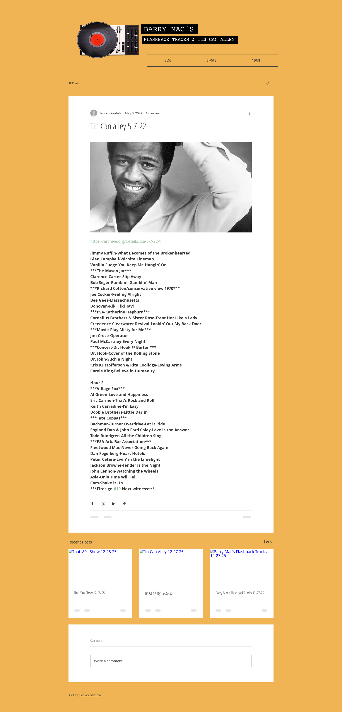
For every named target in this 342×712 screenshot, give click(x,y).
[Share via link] (124, 503)
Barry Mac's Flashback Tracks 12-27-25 (239, 592)
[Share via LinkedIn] (114, 503)
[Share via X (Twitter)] (103, 503)
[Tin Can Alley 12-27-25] (171, 567)
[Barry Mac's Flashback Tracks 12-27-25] (241, 567)
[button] (268, 83)
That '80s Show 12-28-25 (89, 592)
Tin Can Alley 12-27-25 (159, 593)
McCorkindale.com (90, 695)
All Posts (73, 83)
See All (269, 541)
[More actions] (249, 113)
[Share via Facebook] (92, 503)
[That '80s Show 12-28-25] (100, 567)
